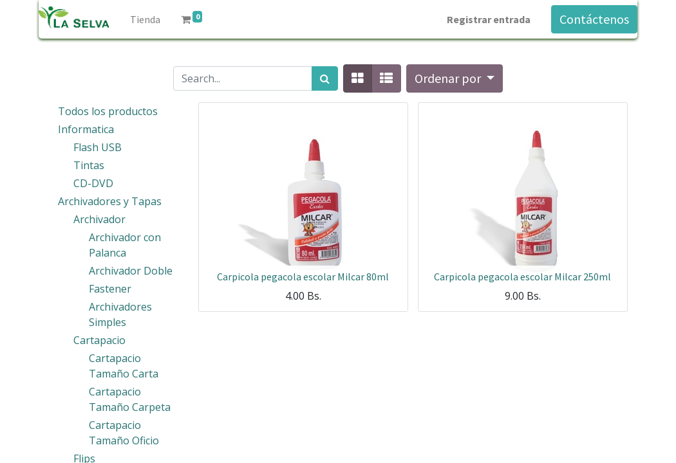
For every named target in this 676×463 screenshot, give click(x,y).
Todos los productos (108, 111)
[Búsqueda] (325, 78)
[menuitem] (145, 19)
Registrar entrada (488, 19)
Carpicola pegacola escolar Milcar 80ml (303, 276)
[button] (454, 78)
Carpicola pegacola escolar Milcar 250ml (522, 276)
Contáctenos (594, 19)
